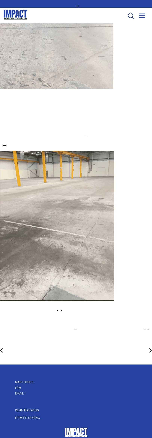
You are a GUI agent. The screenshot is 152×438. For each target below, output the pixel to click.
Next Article (143, 350)
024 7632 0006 (23, 388)
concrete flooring (5, 144)
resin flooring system (87, 135)
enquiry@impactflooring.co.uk (28, 393)
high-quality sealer (59, 309)
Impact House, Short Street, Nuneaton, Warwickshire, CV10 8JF (22, 402)
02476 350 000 (36, 382)
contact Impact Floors (146, 328)
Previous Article (8, 350)
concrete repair (76, 328)
